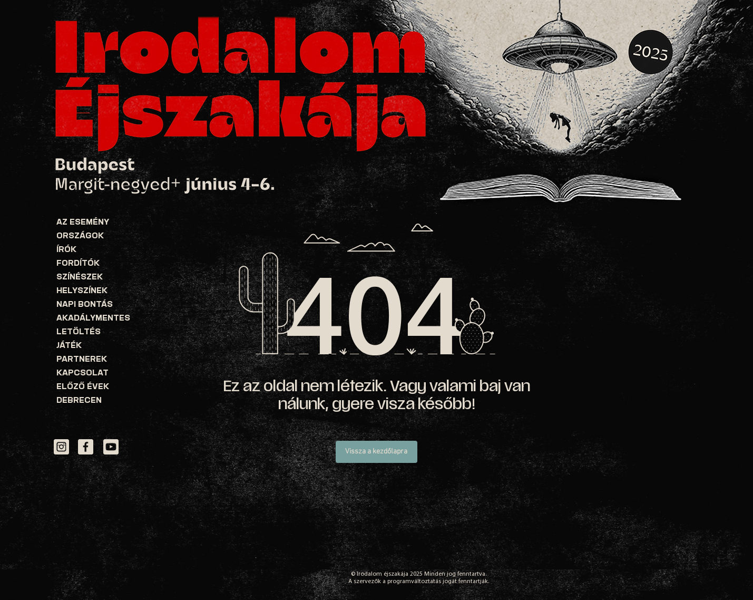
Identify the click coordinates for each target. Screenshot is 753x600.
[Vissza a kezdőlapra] (376, 452)
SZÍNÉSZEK (79, 278)
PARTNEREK (81, 360)
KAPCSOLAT (82, 374)
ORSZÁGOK (80, 236)
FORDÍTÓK (78, 264)
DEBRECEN (79, 401)
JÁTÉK (69, 346)
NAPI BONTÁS (84, 305)
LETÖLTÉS (78, 332)
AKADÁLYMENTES (93, 319)
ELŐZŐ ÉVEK (82, 387)
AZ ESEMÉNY (82, 223)
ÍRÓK (66, 250)
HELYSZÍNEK (81, 291)
